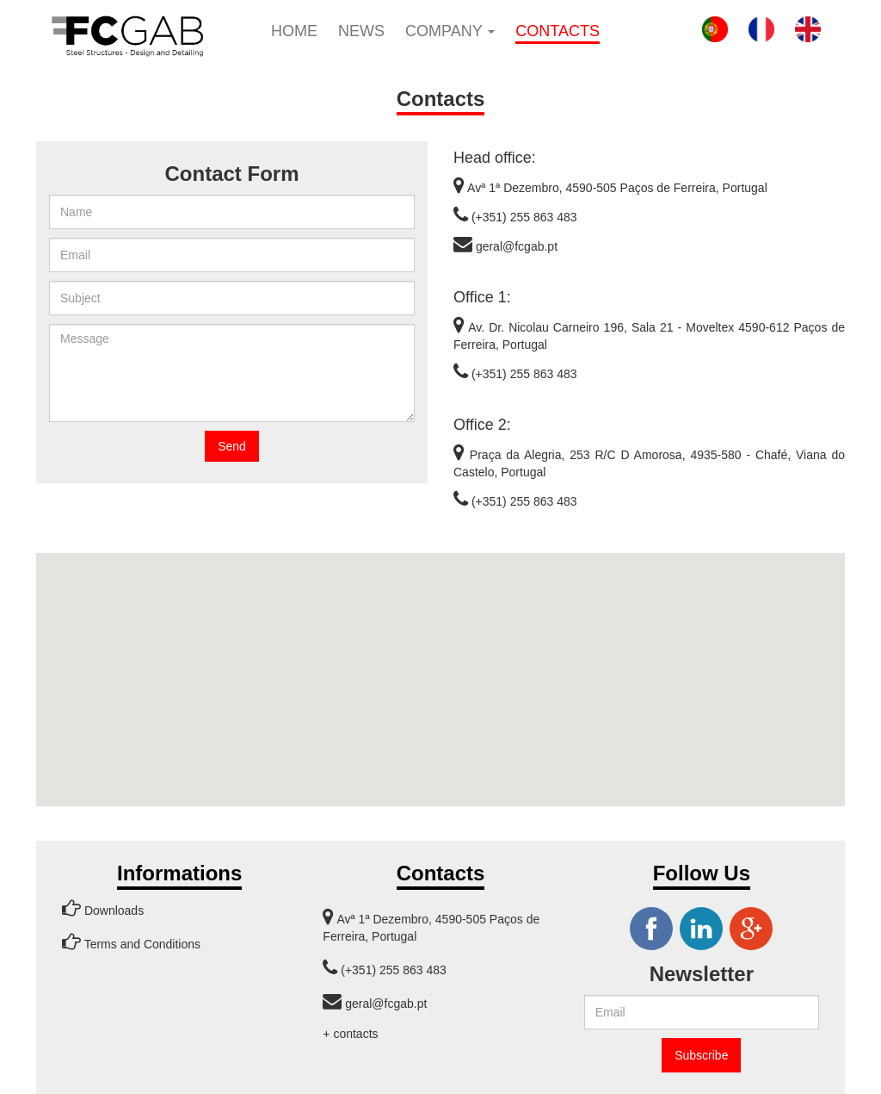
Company (450, 31)
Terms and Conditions (131, 941)
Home (294, 31)
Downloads (103, 907)
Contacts (557, 31)
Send (232, 446)
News (361, 31)
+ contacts (350, 1034)
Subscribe (701, 1055)
